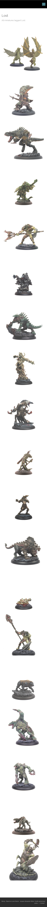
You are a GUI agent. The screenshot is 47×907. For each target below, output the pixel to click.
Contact (42, 903)
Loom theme (15, 901)
